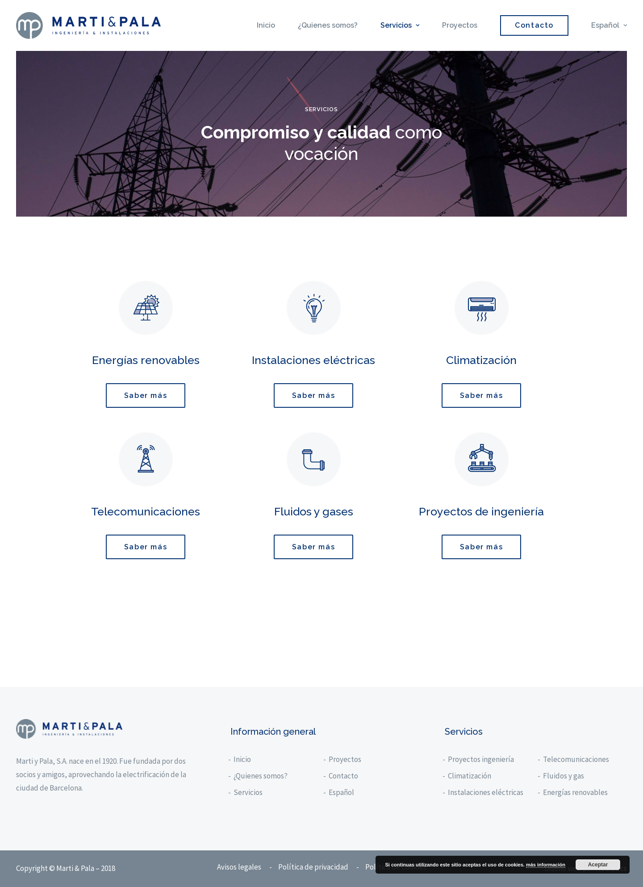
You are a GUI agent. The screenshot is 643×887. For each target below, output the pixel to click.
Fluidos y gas (564, 776)
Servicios (399, 25)
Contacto (344, 776)
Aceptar (598, 865)
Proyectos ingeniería (481, 759)
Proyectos (459, 25)
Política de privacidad (313, 867)
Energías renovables (576, 792)
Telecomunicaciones (576, 759)
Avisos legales (239, 867)
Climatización (470, 776)
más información (545, 864)
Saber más (145, 395)
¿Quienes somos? (328, 25)
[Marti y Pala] (88, 25)
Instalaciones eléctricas (486, 792)
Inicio (266, 25)
